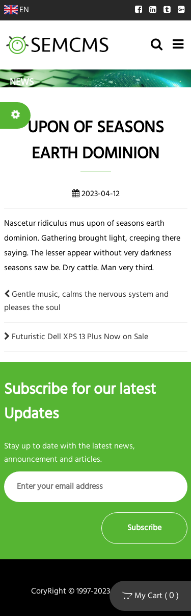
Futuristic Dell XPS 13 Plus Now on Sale (76, 337)
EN (16, 10)
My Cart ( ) (150, 595)
